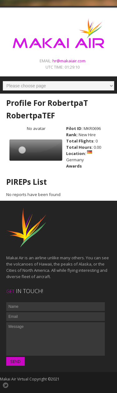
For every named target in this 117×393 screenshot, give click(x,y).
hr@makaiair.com (68, 61)
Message (55, 339)
